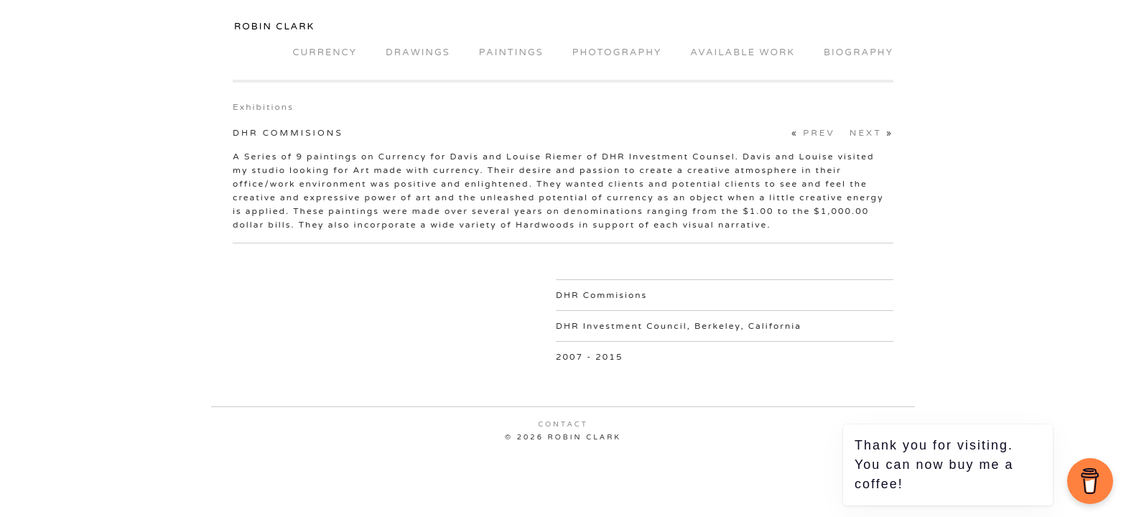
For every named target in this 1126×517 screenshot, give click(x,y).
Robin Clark (274, 26)
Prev (819, 133)
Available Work (742, 52)
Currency (324, 52)
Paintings (511, 52)
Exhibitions (263, 107)
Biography (858, 52)
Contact (563, 424)
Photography (617, 52)
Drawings (418, 52)
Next (866, 133)
